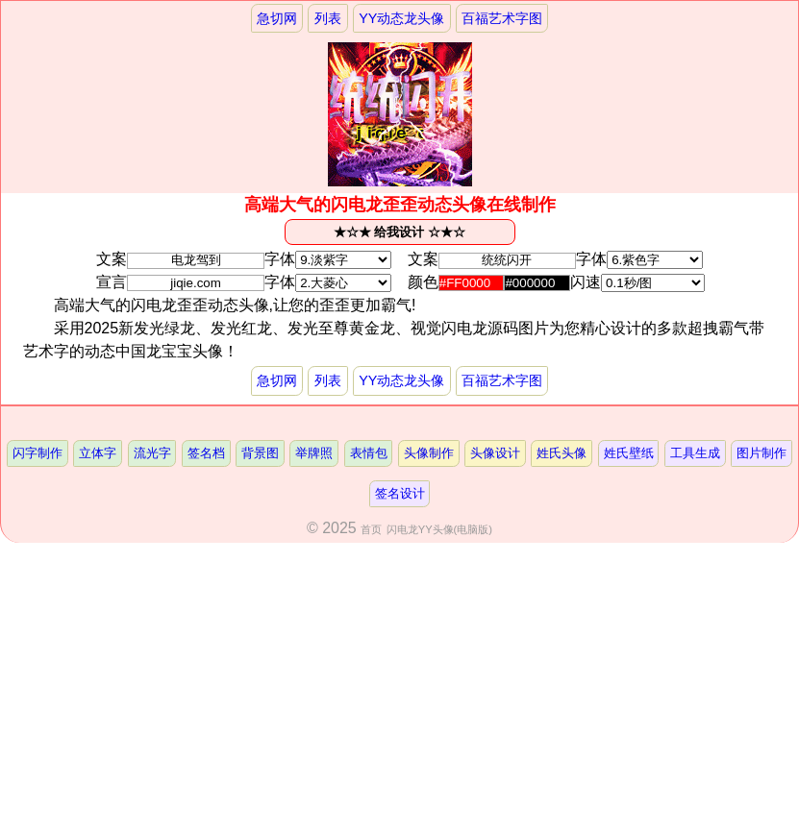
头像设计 (495, 453)
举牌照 (314, 453)
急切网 (277, 18)
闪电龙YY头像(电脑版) (439, 529)
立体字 (97, 453)
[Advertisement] (399, 686)
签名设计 (400, 493)
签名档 (206, 453)
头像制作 (429, 453)
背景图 (260, 453)
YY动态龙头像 (401, 18)
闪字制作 (37, 453)
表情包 (368, 453)
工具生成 (695, 453)
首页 (371, 529)
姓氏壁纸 (629, 453)
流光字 (152, 453)
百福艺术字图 (502, 18)
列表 (327, 18)
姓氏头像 (562, 453)
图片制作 (762, 453)
